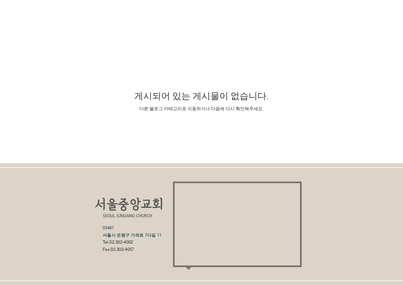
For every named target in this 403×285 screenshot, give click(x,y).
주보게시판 (163, 26)
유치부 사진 (266, 26)
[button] (326, 27)
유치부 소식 (214, 26)
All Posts (101, 26)
